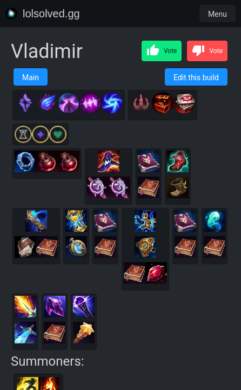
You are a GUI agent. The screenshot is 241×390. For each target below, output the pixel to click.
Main (30, 77)
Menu (217, 14)
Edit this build (196, 77)
